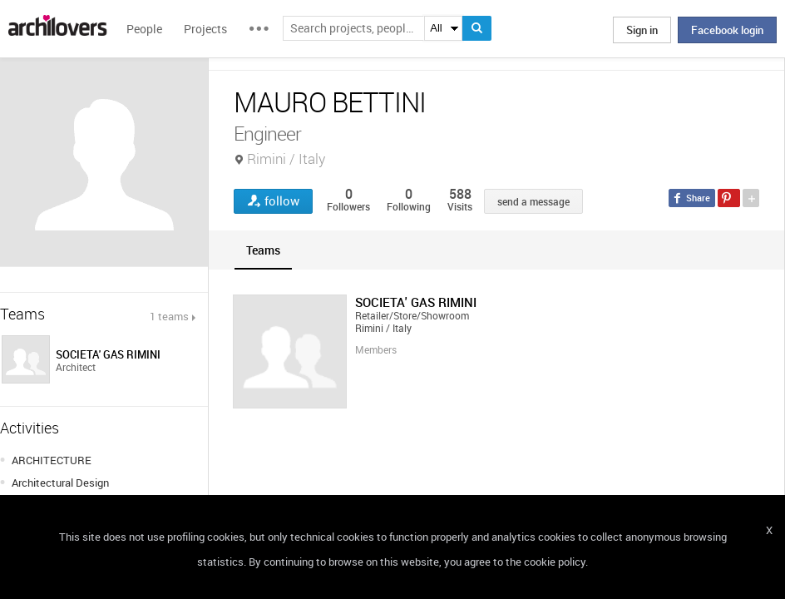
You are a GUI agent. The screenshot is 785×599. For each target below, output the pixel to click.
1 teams (169, 316)
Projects (205, 29)
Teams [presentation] (263, 250)
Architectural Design (60, 482)
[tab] (263, 250)
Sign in (642, 29)
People (144, 29)
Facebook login (727, 29)
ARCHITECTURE (51, 460)
